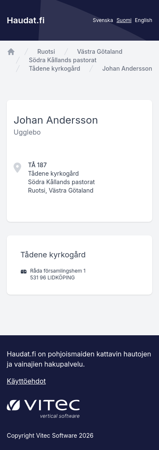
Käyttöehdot (26, 381)
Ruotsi (46, 51)
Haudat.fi (26, 20)
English (143, 20)
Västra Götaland (100, 51)
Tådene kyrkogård (54, 68)
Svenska (103, 20)
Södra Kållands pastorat (63, 59)
